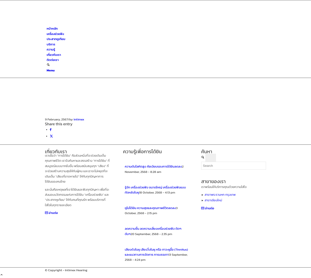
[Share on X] (51, 136)
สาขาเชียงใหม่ (213, 200)
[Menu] (51, 70)
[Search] (48, 65)
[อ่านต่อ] (51, 213)
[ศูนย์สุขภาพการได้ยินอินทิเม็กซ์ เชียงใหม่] (81, 23)
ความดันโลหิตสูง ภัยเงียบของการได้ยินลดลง (153, 166)
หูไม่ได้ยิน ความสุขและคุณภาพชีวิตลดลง (150, 208)
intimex (79, 119)
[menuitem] (156, 28)
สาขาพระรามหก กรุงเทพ (220, 194)
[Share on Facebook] (51, 129)
